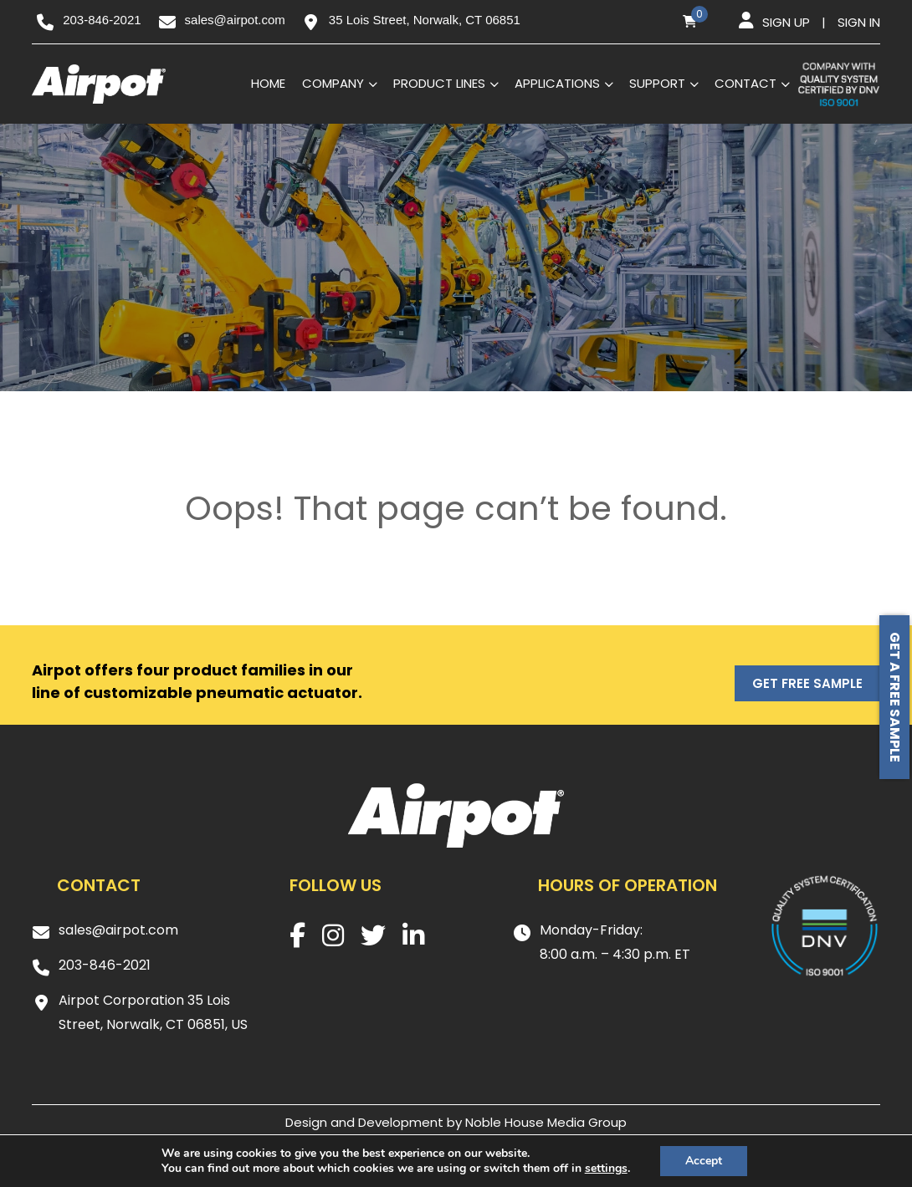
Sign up (786, 22)
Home (268, 83)
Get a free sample (894, 697)
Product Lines (439, 83)
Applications (557, 83)
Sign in (859, 22)
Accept (703, 1161)
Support (657, 83)
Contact (745, 83)
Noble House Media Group (546, 1122)
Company (333, 83)
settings (606, 1168)
